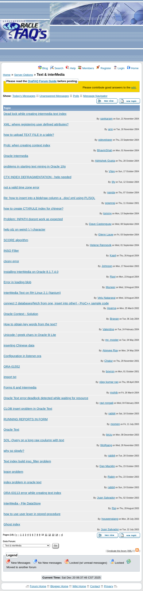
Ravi (113, 276)
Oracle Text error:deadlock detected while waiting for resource (46, 398)
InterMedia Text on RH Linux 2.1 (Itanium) (32, 292)
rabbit (111, 413)
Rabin (111, 476)
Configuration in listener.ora (22, 356)
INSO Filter (11, 250)
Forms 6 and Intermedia (20, 387)
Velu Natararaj (106, 297)
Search (56, 68)
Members (86, 68)
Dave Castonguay (100, 223)
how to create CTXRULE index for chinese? (33, 208)
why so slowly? (14, 450)
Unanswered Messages (54, 96)
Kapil (113, 255)
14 (56, 535)
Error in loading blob (17, 282)
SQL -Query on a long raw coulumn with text (34, 440)
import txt (10, 377)
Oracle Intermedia (16, 156)
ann (110, 129)
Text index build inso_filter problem (27, 461)
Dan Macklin (107, 466)
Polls (76, 96)
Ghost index (12, 524)
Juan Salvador (106, 497)
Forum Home (38, 586)
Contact (95, 586)
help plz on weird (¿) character (24, 229)
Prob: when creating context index (27, 145)
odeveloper (105, 139)
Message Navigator (95, 96)
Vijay (112, 171)
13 (53, 535)
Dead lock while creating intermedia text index (35, 113)
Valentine (108, 329)
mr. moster (112, 339)
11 (46, 535)
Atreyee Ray (110, 350)
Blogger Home (59, 586)
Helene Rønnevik (100, 245)
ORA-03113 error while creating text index (32, 493)
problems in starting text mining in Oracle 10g (35, 166)
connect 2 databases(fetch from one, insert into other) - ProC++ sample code (56, 303)
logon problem (13, 471)
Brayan (114, 318)
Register (103, 68)
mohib (114, 392)
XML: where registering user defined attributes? (36, 124)
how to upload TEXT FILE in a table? (29, 134)
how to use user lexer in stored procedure (32, 514)
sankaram (106, 118)
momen (115, 424)
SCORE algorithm (16, 240)
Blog (43, 68)
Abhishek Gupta (105, 160)
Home (133, 68)
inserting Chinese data (19, 345)
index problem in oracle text (22, 482)
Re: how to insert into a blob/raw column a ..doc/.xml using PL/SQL (49, 198)
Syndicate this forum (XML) (120, 551)
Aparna (111, 308)
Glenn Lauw (105, 234)
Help (71, 68)
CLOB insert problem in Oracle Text (28, 408)
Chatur (108, 360)
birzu (109, 434)
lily (113, 181)
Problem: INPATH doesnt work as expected (33, 219)
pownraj (110, 203)
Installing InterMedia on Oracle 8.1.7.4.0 (31, 272)
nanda (111, 192)
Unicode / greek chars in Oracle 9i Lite (30, 335)
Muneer (110, 287)
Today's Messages (23, 96)
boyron (110, 371)
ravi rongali (106, 402)
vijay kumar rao (108, 381)
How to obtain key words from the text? (30, 324)
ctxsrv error (11, 261)
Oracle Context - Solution (21, 314)
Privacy (108, 586)
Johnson (107, 266)
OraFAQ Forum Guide (42, 81)
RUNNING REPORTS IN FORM (26, 419)
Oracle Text (11, 429)
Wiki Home (79, 586)
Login (118, 68)
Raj (114, 508)
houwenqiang (109, 518)
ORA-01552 (12, 366)
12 (50, 535)
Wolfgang (106, 445)
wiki (133, 87)
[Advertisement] (96, 30)
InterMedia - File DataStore (22, 503)
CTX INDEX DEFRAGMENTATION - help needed (37, 177)
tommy (107, 213)
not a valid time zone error (21, 187)
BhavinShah (104, 150)
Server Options (23, 74)
